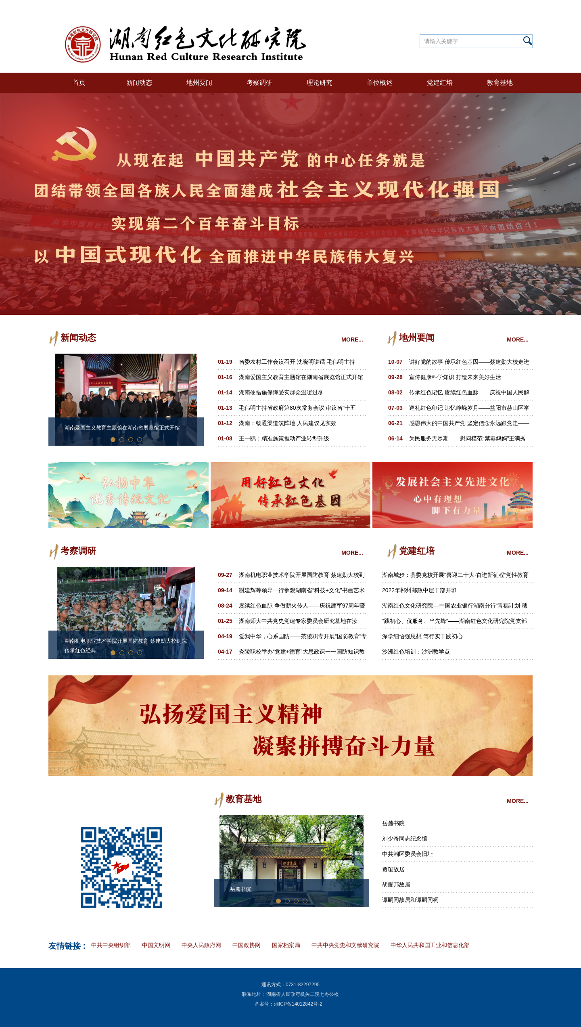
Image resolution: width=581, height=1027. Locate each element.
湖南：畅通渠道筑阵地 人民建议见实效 (287, 423)
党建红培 (440, 82)
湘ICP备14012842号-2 (298, 1004)
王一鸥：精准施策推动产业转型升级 (284, 438)
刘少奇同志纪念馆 (404, 838)
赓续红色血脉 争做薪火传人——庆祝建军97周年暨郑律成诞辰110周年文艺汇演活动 (302, 607)
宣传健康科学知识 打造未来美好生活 (455, 377)
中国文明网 (156, 945)
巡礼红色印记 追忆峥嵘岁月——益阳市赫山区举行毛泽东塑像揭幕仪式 (469, 410)
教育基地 (500, 82)
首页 (79, 82)
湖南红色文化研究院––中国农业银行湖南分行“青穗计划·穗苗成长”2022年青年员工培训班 (454, 607)
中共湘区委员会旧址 (407, 854)
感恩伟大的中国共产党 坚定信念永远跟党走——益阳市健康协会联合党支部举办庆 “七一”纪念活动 (469, 425)
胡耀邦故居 (396, 884)
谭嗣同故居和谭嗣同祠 (410, 900)
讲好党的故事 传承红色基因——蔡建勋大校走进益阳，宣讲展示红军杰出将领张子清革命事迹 (469, 363)
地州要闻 (199, 82)
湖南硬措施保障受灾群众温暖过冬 (281, 392)
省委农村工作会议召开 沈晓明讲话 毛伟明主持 (297, 361)
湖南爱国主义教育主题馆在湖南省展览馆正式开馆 (122, 428)
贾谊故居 (393, 869)
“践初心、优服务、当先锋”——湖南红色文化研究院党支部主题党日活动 (454, 623)
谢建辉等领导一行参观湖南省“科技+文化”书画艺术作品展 (302, 592)
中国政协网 (246, 945)
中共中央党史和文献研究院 (345, 945)
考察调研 (259, 82)
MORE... (352, 339)
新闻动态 (139, 82)
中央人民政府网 (201, 945)
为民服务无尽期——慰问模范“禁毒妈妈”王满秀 (467, 438)
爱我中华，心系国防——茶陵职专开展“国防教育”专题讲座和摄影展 (303, 638)
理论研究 (319, 82)
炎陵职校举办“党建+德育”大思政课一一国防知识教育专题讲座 (302, 653)
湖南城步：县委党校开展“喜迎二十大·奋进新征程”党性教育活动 (455, 577)
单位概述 (380, 82)
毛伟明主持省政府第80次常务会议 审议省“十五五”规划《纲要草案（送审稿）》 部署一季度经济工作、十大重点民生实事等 (303, 410)
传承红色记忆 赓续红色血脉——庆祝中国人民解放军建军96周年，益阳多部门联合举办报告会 (469, 394)
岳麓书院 (240, 889)
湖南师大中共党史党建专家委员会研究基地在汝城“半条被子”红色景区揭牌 (298, 623)
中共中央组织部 (111, 945)
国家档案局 (286, 945)
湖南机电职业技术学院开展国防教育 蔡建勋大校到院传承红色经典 (126, 646)
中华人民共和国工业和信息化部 (430, 945)
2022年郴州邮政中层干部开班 (419, 590)
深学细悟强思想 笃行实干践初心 (422, 636)
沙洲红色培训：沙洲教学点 (416, 651)
